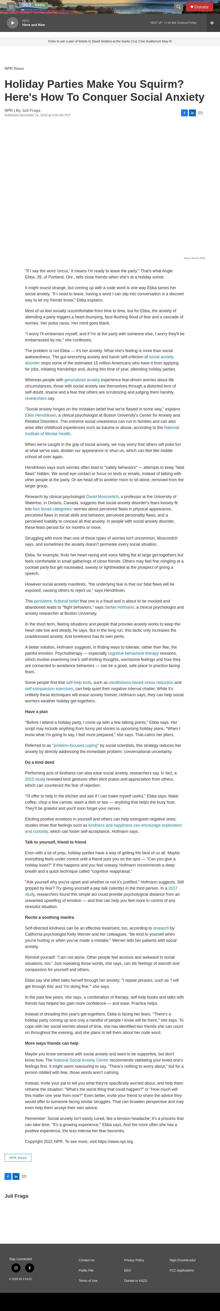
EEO (127, 1270)
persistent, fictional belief (56, 601)
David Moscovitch (102, 496)
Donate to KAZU (135, 1280)
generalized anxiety (82, 380)
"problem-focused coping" (75, 745)
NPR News (14, 68)
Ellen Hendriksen (40, 415)
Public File (86, 1270)
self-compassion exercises (49, 688)
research (161, 928)
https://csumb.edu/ (183, 1260)
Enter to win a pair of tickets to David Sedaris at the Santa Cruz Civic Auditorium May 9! (110, 41)
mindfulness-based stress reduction (141, 682)
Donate (201, 7)
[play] (12, 23)
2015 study (35, 779)
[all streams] (213, 23)
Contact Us (87, 1260)
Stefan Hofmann (119, 607)
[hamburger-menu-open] (11, 6)
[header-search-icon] (178, 6)
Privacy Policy (134, 1260)
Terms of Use (88, 1280)
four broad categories (52, 509)
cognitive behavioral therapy (133, 653)
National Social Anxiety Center (81, 1060)
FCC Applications (182, 1270)
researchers (36, 398)
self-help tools (78, 682)
